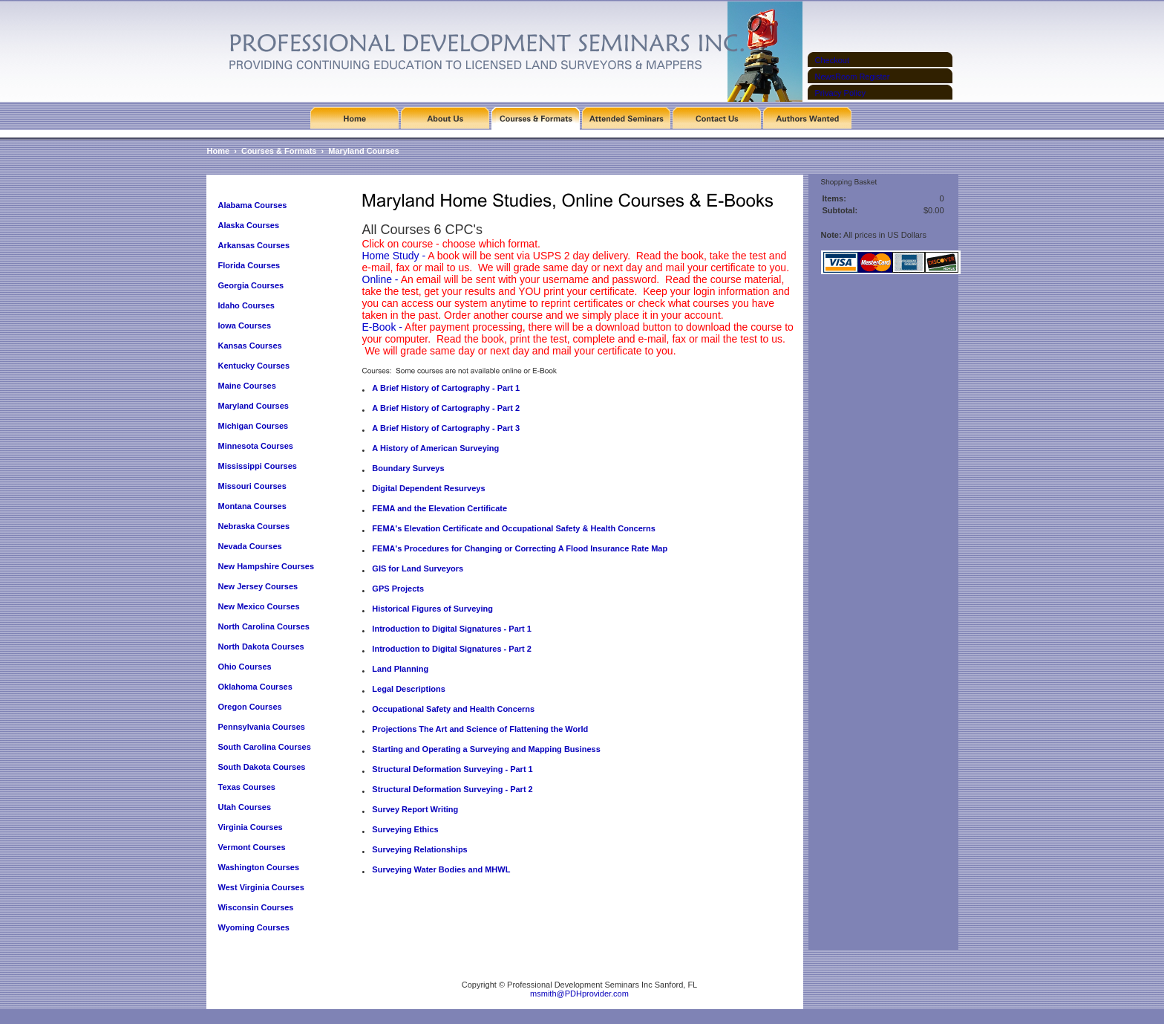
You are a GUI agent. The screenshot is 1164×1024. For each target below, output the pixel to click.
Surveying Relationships (419, 849)
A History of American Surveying (435, 448)
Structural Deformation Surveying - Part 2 (452, 789)
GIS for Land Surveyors (417, 568)
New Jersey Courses (258, 586)
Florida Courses (249, 265)
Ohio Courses (245, 666)
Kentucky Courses (254, 365)
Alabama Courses (252, 205)
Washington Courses (259, 867)
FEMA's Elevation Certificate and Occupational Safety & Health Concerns (513, 528)
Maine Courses (247, 385)
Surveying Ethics (405, 829)
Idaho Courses (246, 305)
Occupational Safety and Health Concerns (453, 708)
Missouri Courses (252, 486)
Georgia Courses (251, 285)
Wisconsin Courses (256, 907)
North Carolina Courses (264, 626)
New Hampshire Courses (266, 566)
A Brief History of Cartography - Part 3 (446, 428)
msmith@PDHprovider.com (579, 993)
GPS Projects (398, 588)
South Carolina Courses (264, 746)
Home (218, 150)
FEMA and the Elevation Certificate (439, 508)
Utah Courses (245, 807)
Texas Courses (246, 786)
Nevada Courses (250, 546)
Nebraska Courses (254, 526)
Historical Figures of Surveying (432, 608)
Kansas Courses (250, 345)
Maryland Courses (363, 150)
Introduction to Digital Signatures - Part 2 (452, 648)
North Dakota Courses (261, 646)
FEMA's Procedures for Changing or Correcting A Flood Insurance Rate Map (519, 548)
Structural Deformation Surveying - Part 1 (452, 769)
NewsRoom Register (852, 76)
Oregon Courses (250, 706)
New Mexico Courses (259, 606)
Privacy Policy (840, 92)
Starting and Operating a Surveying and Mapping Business (486, 749)
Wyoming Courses (254, 927)
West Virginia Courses (261, 887)
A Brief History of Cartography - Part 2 (446, 408)
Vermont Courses (252, 847)
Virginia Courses (251, 827)
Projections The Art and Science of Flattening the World (480, 729)
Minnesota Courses (255, 445)
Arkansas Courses (254, 245)
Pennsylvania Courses (261, 726)
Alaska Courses (250, 225)
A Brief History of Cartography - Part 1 (446, 387)
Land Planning (400, 668)
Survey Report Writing (415, 809)
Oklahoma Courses (255, 686)
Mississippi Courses (257, 465)
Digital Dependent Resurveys (428, 488)
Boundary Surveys (408, 468)
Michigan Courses (253, 425)
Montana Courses (252, 506)
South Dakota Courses (262, 766)
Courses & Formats (278, 150)
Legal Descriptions (408, 688)
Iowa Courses (245, 325)
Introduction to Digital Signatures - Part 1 (452, 628)
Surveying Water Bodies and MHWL (441, 869)
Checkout (832, 60)
